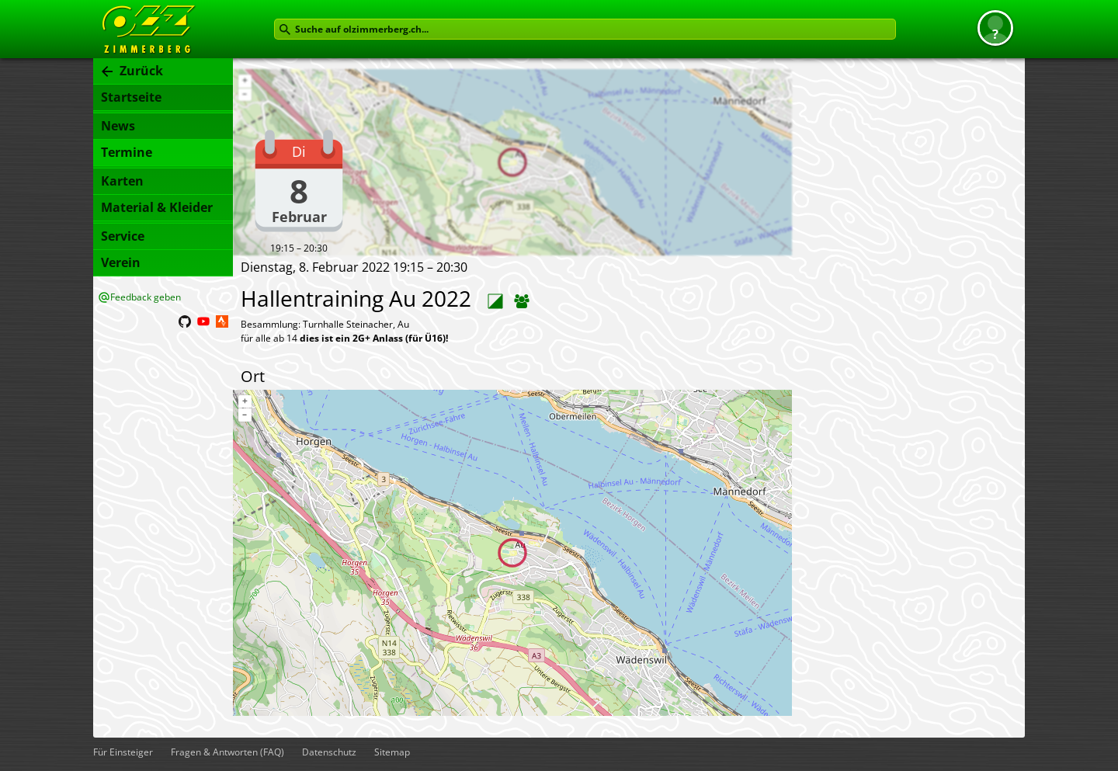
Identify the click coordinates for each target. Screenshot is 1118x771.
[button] (995, 28)
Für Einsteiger (123, 752)
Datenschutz (329, 752)
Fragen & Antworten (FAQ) (227, 752)
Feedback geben (145, 297)
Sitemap (392, 752)
